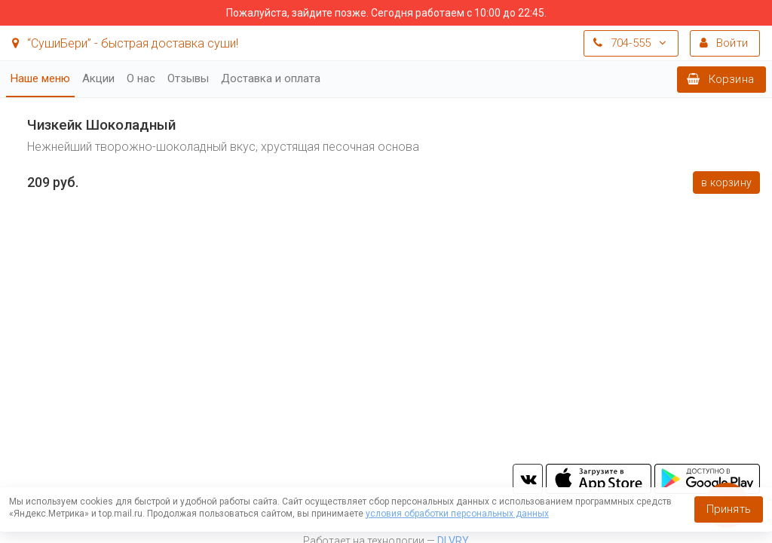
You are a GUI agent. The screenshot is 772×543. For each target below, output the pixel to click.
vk (528, 479)
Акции (98, 78)
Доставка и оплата (270, 78)
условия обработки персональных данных (457, 513)
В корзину (726, 182)
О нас (141, 78)
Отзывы (188, 78)
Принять (728, 509)
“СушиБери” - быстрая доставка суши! (125, 43)
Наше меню (40, 78)
